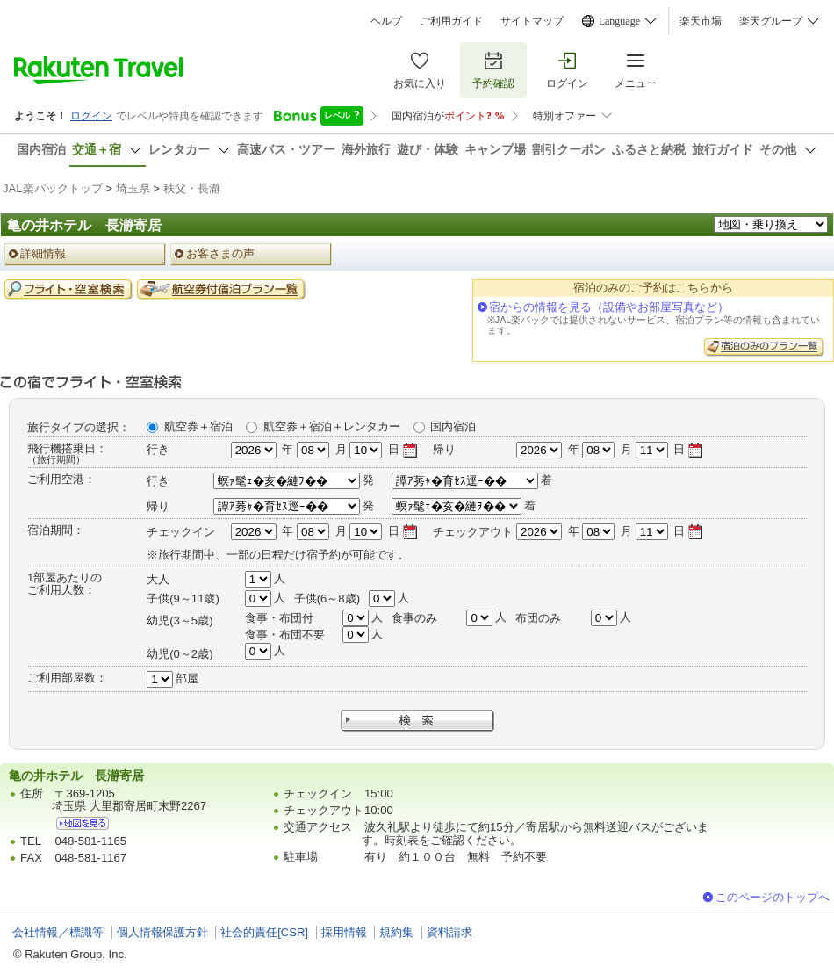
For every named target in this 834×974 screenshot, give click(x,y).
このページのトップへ (772, 897)
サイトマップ (532, 21)
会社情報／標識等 (58, 932)
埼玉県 (133, 188)
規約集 (396, 932)
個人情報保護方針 (162, 932)
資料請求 (449, 932)
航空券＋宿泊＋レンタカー (331, 426)
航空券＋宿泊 (198, 426)
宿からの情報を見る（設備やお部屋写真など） (609, 307)
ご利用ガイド (451, 21)
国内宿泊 (453, 426)
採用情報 (344, 932)
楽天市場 (700, 21)
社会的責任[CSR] (264, 932)
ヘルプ (386, 21)
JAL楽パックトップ (53, 188)
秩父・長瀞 (191, 188)
